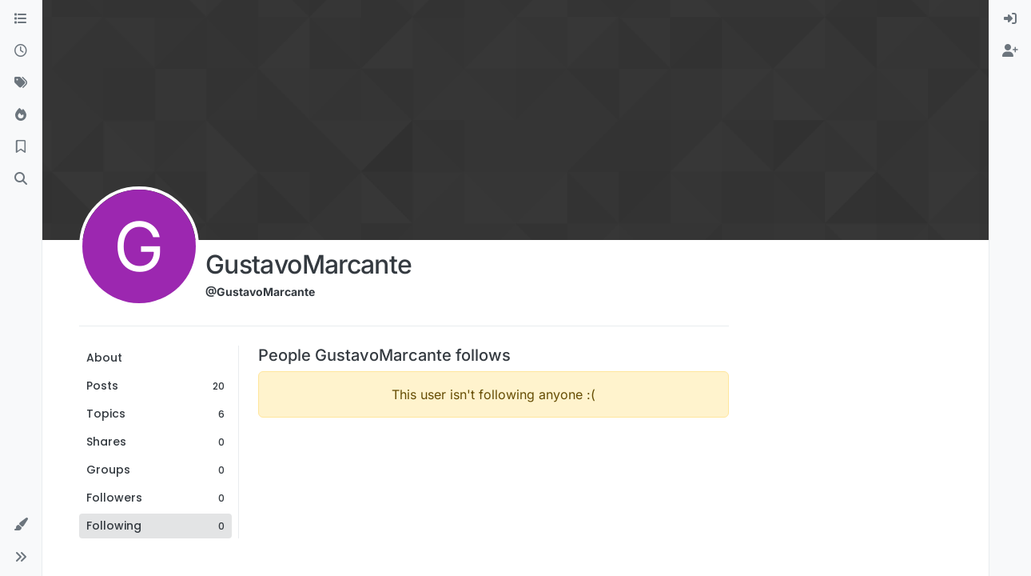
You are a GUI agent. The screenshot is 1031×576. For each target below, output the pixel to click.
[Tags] (20, 83)
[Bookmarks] (20, 147)
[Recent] (20, 51)
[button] (20, 525)
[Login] (1010, 19)
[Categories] (20, 19)
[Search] (20, 179)
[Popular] (20, 115)
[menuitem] (1010, 19)
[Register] (1010, 51)
